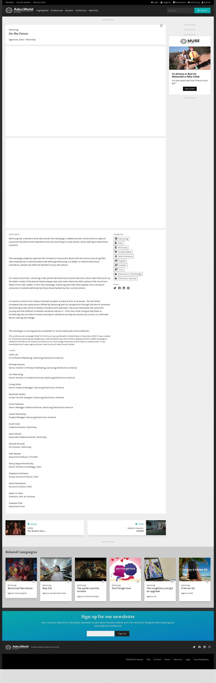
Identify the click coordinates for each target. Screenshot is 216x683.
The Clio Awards (23, 2)
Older (139, 524)
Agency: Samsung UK (17, 593)
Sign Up (122, 633)
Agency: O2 (151, 596)
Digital (120, 260)
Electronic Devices (125, 278)
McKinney (30, 39)
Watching (193, 2)
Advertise (178, 659)
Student (69, 10)
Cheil (21, 39)
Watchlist (93, 10)
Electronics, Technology (128, 274)
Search (202, 10)
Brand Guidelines (201, 659)
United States (123, 252)
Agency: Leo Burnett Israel (54, 593)
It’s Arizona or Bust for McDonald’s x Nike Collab (185, 75)
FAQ (148, 659)
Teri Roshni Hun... (37, 531)
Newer (32, 524)
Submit (206, 2)
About (167, 659)
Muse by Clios (39, 2)
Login (154, 2)
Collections (81, 10)
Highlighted (42, 10)
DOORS (140, 531)
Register (165, 2)
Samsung (13, 29)
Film (119, 269)
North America (124, 256)
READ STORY (190, 89)
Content (120, 265)
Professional (57, 10)
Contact (157, 659)
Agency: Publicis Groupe (87, 596)
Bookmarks (179, 2)
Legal (188, 659)
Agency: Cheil (187, 593)
